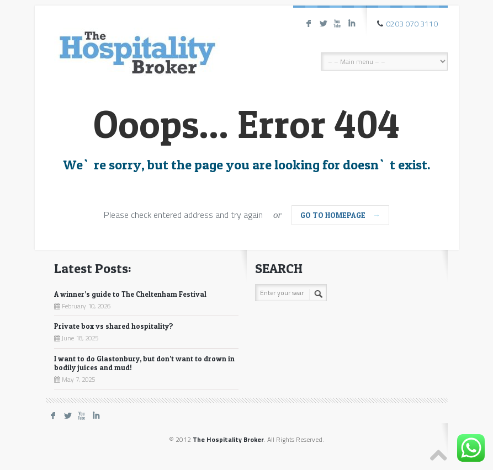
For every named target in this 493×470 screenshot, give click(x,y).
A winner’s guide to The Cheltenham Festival (130, 294)
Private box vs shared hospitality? (113, 326)
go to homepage (340, 215)
